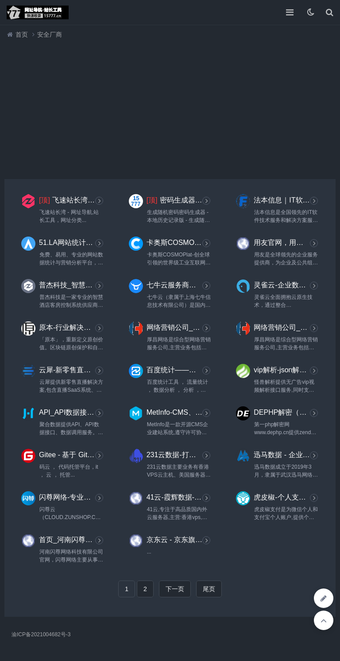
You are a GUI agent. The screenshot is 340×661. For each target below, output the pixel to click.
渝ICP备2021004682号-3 (41, 634)
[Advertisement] (170, 106)
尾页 (209, 588)
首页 (21, 34)
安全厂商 (49, 34)
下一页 (175, 588)
